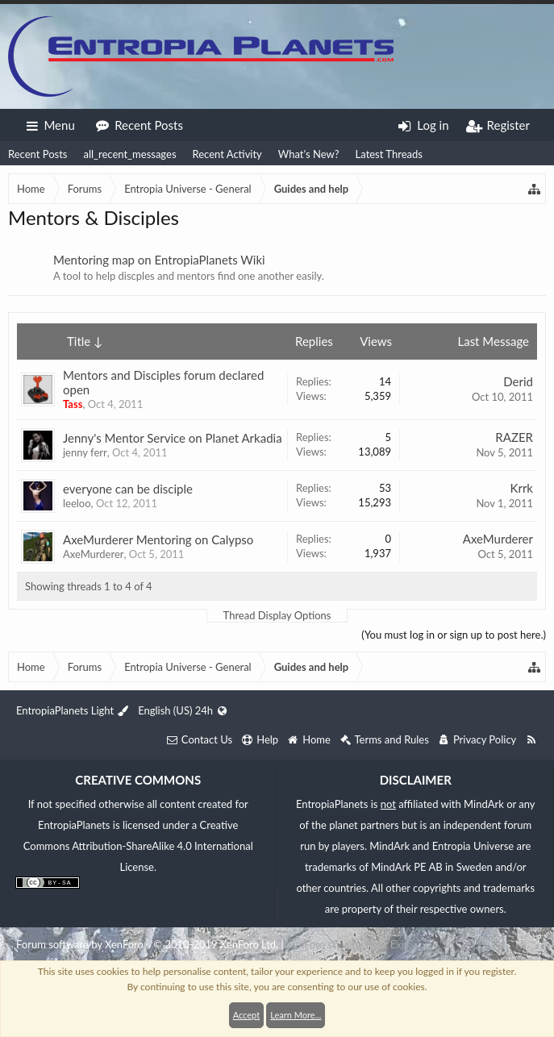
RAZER (514, 437)
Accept (246, 1015)
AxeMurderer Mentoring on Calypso (158, 539)
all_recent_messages (129, 154)
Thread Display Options (277, 615)
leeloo (77, 503)
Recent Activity (227, 154)
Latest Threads (389, 154)
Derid (518, 381)
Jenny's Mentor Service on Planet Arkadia (172, 438)
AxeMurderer (93, 554)
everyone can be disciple (128, 488)
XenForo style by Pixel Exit (346, 944)
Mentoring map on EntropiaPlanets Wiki (159, 259)
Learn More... (295, 1015)
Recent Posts (37, 154)
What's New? (308, 154)
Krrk (521, 488)
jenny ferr (85, 452)
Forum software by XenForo (147, 944)
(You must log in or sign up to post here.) (453, 634)
